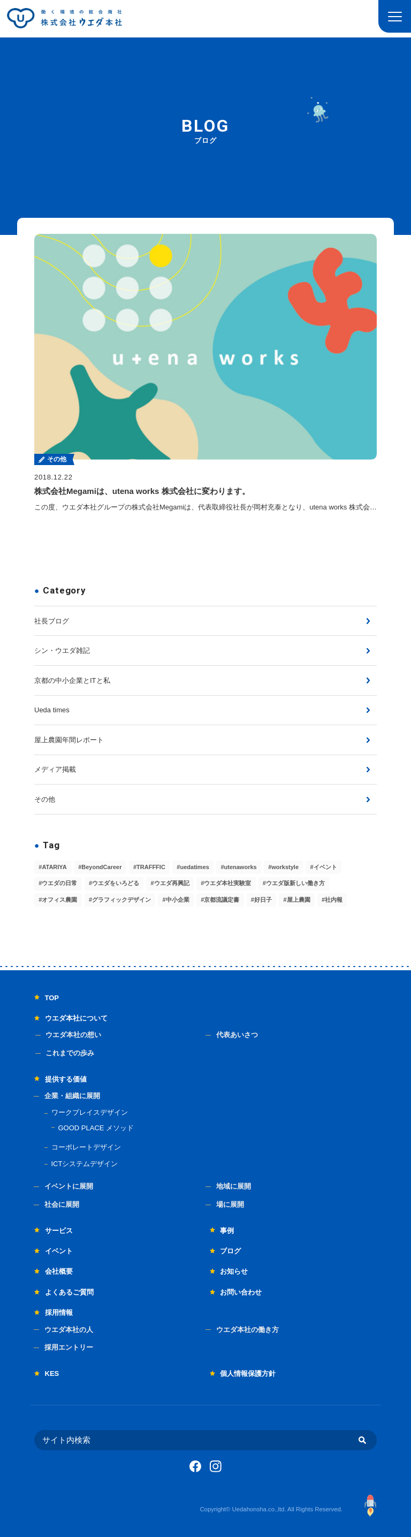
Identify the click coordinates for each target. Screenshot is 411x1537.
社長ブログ (51, 621)
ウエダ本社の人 (68, 1330)
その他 (44, 799)
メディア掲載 (55, 769)
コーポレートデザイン (86, 1147)
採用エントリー (68, 1347)
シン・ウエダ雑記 (62, 650)
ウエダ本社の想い (73, 1035)
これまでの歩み (69, 1053)
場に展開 (230, 1204)
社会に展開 (61, 1204)
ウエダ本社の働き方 (247, 1330)
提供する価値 (66, 1079)
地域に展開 (233, 1186)
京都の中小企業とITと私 (72, 680)
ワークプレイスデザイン (89, 1112)
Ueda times (52, 710)
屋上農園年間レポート (69, 740)
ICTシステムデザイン (84, 1164)
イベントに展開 (68, 1186)
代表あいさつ (237, 1035)
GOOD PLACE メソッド (96, 1128)
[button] (394, 16)
